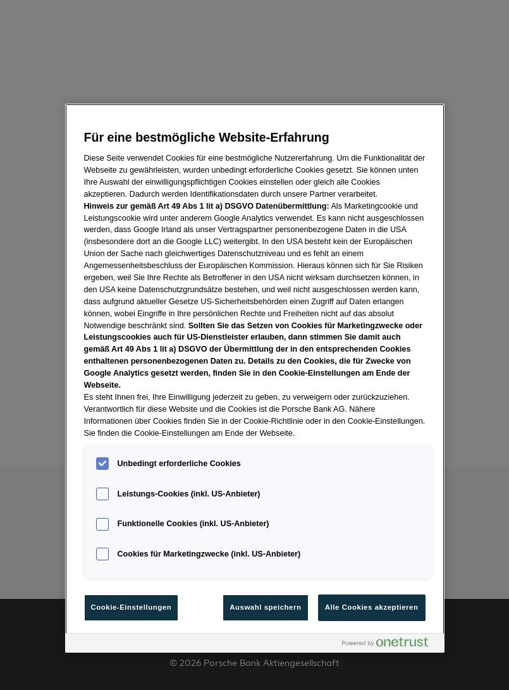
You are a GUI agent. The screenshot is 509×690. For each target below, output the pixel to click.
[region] (255, 378)
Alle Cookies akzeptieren (372, 607)
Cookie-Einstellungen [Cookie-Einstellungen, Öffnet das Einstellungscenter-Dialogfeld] (131, 607)
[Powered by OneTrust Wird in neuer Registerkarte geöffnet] (390, 645)
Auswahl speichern (265, 607)
